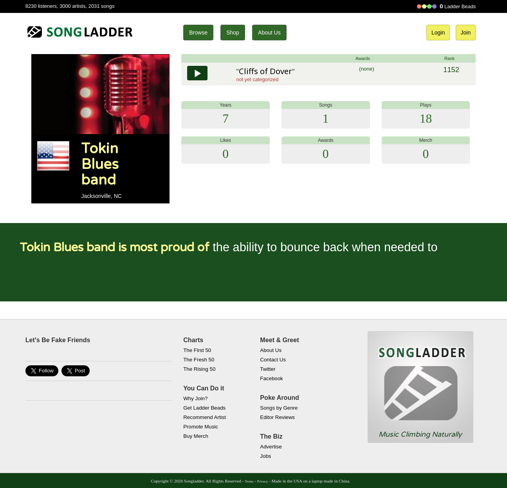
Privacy (262, 481)
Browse (198, 32)
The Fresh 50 (198, 360)
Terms (249, 481)
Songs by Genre (279, 408)
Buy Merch (195, 436)
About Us (269, 32)
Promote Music (200, 427)
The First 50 (197, 350)
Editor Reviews (277, 417)
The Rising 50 (199, 369)
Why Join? (195, 398)
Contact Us (273, 360)
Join (466, 32)
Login (438, 32)
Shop (232, 32)
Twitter (267, 369)
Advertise (270, 447)
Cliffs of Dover (265, 71)
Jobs (265, 456)
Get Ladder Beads (204, 408)
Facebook (271, 378)
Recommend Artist (204, 417)
